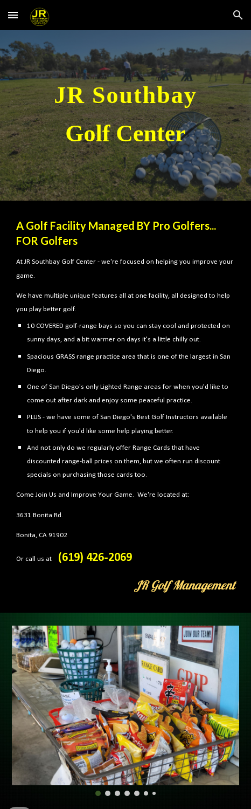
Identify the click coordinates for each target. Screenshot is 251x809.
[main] (125, 115)
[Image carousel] (125, 711)
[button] (13, 15)
